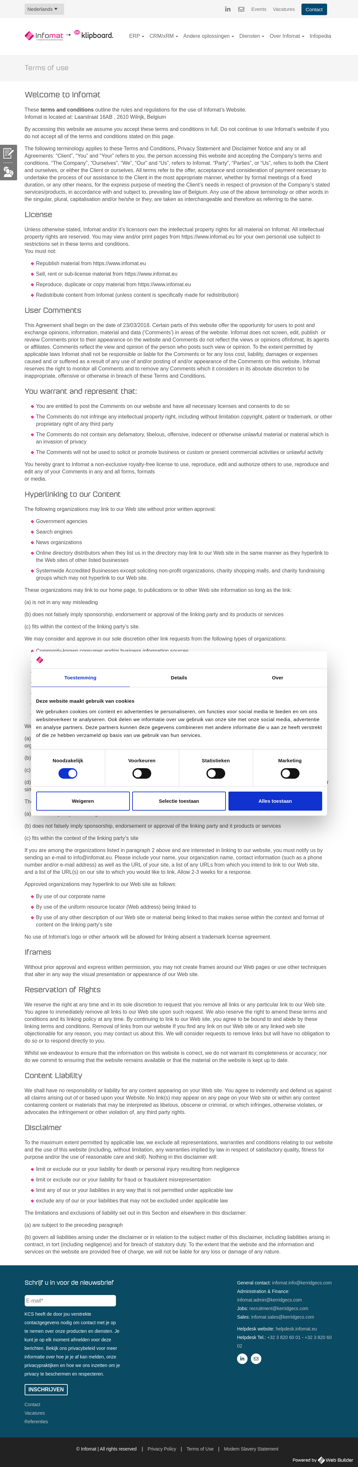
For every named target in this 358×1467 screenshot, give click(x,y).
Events (259, 9)
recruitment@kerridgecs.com (279, 1308)
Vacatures (284, 9)
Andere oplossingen (206, 36)
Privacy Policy (162, 1449)
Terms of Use (199, 1449)
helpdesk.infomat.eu (296, 1328)
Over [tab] (277, 677)
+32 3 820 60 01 (284, 1337)
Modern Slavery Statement (251, 1449)
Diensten (249, 36)
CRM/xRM (162, 36)
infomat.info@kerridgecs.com (302, 1282)
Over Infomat (285, 36)
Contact (314, 9)
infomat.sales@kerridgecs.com (282, 1317)
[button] (143, 36)
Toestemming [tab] (80, 677)
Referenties (36, 1421)
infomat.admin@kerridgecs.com (269, 1300)
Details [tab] (179, 677)
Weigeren (83, 801)
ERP (134, 36)
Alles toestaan (275, 801)
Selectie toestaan (179, 801)
